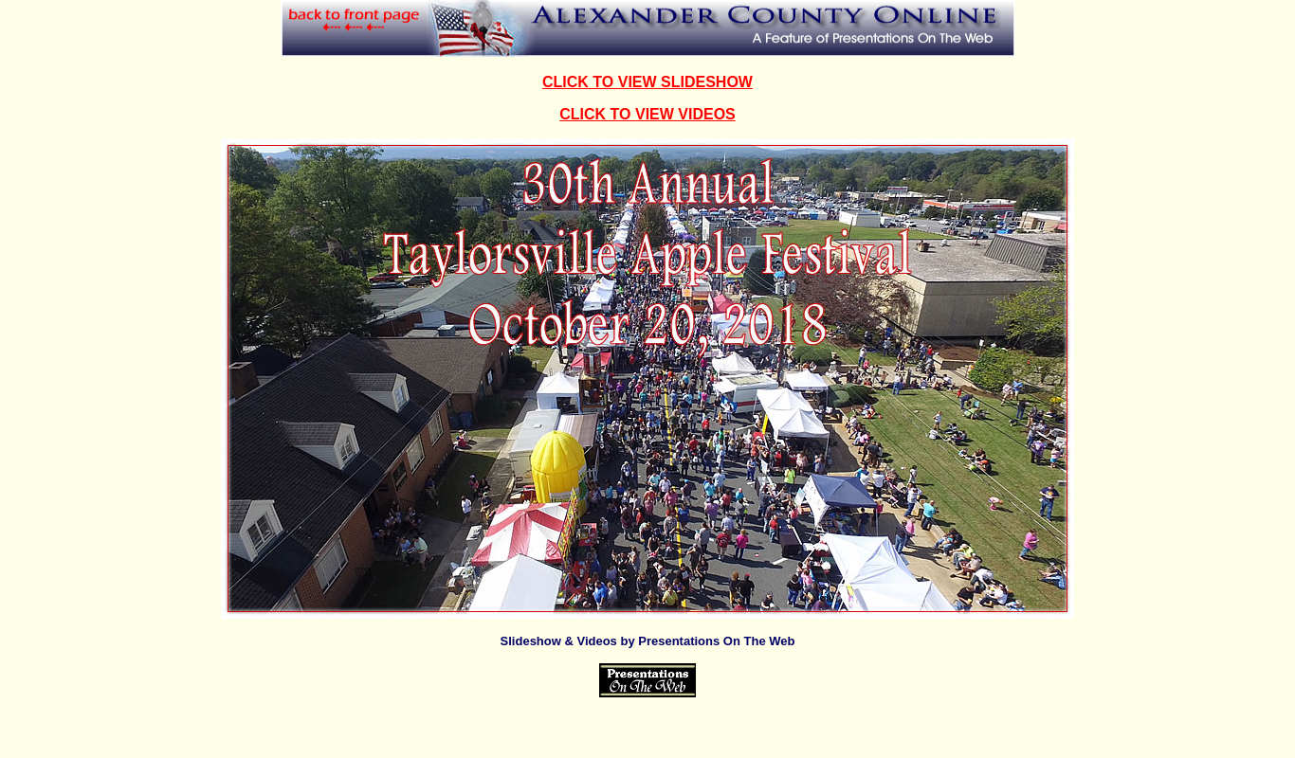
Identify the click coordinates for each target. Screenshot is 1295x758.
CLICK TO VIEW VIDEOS (647, 114)
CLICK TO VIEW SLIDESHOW (647, 82)
